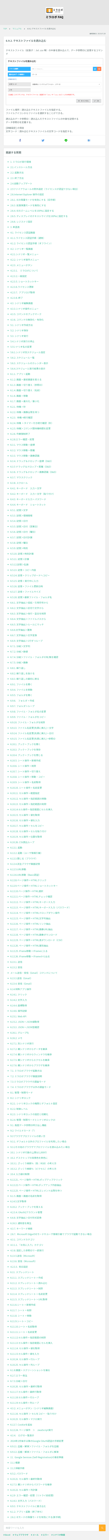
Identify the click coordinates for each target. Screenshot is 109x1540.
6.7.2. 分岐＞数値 (19, 651)
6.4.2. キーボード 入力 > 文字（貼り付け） (32, 493)
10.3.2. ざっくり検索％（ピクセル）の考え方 (33, 1168)
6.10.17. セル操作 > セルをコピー (27, 825)
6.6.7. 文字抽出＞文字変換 (23, 635)
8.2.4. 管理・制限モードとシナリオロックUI (32, 1119)
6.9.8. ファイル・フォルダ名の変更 (28, 711)
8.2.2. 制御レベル (19, 1108)
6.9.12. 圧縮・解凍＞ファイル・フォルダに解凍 (34, 1451)
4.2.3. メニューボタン (21, 265)
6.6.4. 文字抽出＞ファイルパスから (28, 619)
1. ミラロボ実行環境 (20, 161)
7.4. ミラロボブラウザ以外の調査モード (30, 1087)
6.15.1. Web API (18, 1016)
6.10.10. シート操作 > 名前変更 (26, 787)
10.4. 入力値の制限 (20, 1174)
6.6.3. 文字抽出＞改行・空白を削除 (28, 613)
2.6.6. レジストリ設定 (21, 221)
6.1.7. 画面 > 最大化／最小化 (24, 401)
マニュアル (17, 28)
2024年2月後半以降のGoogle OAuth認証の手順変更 (36, 1441)
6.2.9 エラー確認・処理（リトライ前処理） (32, 1495)
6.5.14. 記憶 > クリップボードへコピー (30, 575)
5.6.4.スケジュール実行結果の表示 (27, 368)
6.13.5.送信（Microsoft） (23, 1255)
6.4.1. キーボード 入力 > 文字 (26, 488)
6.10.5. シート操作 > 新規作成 (25, 760)
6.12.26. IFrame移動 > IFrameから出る (30, 956)
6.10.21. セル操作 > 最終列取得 (26, 1479)
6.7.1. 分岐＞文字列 (20, 646)
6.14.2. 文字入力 (18, 1000)
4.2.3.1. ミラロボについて (24, 270)
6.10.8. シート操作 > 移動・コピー (27, 776)
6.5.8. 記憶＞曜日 (19, 542)
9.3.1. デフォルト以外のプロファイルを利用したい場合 (38, 1141)
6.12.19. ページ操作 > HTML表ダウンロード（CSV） (37, 940)
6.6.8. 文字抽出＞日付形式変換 (25, 1217)
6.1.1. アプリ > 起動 (20, 374)
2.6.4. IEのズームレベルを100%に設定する (32, 210)
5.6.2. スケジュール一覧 (22, 357)
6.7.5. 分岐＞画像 (19, 662)
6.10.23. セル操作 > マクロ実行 (26, 1419)
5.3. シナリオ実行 (19, 336)
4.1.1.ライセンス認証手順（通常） (27, 238)
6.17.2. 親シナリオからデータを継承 (28, 1049)
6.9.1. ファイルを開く (21, 684)
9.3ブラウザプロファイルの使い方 (27, 1136)
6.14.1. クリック (18, 994)
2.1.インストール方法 (21, 167)
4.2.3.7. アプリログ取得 (22, 292)
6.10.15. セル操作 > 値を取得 (25, 815)
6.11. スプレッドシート (22, 1272)
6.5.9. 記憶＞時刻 (19, 548)
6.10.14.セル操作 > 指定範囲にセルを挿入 (31, 809)
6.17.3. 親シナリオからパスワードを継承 (31, 1484)
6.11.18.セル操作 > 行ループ (24, 1397)
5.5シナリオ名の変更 (21, 346)
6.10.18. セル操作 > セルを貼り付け (28, 831)
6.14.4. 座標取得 (18, 1005)
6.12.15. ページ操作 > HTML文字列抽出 (30, 918)
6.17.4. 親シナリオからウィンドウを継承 (31, 1054)
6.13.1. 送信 (16, 962)
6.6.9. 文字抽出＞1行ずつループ (26, 640)
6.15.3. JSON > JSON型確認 (24, 1027)
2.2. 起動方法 (17, 172)
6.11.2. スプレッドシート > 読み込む (28, 1283)
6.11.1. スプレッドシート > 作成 (26, 1277)
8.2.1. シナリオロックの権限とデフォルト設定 (33, 1103)
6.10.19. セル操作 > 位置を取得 (26, 836)
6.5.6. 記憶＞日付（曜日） (23, 531)
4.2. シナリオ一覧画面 (21, 248)
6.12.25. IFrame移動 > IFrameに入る (29, 951)
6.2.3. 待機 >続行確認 (21, 417)
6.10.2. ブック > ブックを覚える (26, 1207)
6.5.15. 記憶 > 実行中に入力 (24, 581)
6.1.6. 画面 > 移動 (19, 395)
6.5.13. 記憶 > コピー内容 (23, 570)
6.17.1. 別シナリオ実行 (22, 1043)
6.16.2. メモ (16, 1038)
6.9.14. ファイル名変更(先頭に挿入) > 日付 (32, 733)
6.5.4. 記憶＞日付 (19, 521)
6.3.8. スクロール (19, 483)
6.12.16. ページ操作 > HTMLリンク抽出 (30, 923)
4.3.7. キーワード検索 (21, 1228)
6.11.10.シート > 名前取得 (23, 1326)
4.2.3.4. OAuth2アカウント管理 (26, 1212)
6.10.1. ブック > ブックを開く (25, 744)
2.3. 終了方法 (17, 178)
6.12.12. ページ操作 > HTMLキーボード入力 (32, 902)
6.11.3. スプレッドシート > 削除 (26, 1288)
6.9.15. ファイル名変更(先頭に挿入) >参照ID (32, 738)
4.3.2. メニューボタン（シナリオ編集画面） (32, 1408)
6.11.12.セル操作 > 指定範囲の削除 (28, 1337)
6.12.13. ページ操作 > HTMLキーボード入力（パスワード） (40, 907)
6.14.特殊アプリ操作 (20, 989)
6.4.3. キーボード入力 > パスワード (28, 499)
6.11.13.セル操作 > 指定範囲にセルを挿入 (31, 1343)
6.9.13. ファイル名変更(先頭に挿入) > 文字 (32, 728)
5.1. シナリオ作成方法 (21, 325)
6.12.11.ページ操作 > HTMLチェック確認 (31, 896)
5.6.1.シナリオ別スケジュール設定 (27, 352)
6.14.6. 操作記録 (18, 1010)
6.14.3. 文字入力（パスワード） (26, 1500)
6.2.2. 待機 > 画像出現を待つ (24, 412)
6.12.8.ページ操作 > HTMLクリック (28, 880)
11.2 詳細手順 (17, 1468)
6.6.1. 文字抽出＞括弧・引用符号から (29, 602)
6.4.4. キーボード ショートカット (28, 504)
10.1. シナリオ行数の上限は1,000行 (28, 1152)
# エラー (45, 1534)
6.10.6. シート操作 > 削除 (23, 766)
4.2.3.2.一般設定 (18, 276)
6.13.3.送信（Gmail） (21, 978)
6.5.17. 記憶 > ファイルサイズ (25, 591)
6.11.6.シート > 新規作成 (22, 1304)
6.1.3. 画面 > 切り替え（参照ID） (27, 385)
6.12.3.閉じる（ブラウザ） (24, 858)
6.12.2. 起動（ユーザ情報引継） (26, 853)
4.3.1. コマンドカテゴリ (22, 1239)
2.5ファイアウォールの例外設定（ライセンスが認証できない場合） (44, 189)
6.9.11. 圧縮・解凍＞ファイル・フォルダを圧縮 (34, 1446)
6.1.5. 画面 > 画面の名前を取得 (26, 1196)
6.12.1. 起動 (16, 847)
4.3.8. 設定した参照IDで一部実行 (27, 1250)
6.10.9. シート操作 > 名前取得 (25, 782)
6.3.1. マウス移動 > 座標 (22, 444)
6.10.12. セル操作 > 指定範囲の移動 (28, 798)
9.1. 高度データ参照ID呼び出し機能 (28, 1125)
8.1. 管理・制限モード (21, 1092)
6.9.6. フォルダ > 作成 (22, 700)
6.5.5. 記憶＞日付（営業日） (24, 526)
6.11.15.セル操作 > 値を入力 (24, 1353)
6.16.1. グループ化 (19, 1032)
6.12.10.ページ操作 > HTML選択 (26, 891)
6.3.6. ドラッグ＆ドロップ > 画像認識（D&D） (34, 472)
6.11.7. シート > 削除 (21, 1310)
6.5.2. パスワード (19, 1473)
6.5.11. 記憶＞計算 (19, 559)
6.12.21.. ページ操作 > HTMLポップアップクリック (36, 1179)
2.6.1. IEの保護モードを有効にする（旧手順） (33, 199)
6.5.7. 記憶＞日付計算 (21, 537)
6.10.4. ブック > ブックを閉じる (26, 755)
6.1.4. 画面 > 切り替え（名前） (26, 390)
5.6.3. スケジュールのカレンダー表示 (29, 363)
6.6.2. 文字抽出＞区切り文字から (27, 608)
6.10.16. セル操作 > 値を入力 (25, 820)
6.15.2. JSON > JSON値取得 (24, 1021)
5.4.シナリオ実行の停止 (22, 341)
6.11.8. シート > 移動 (21, 1315)
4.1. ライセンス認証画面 (22, 232)
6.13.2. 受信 (16, 967)
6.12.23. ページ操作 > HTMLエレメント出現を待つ (36, 1190)
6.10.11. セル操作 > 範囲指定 (25, 793)
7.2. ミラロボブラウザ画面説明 (26, 1076)
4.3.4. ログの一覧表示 (22, 1435)
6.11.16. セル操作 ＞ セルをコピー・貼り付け (33, 1413)
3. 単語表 (15, 227)
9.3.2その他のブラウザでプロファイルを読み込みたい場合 (40, 1147)
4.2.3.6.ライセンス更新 (22, 287)
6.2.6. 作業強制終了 (20, 433)
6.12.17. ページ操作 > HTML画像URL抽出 (31, 929)
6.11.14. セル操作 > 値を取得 (25, 1348)
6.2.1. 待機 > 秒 (18, 406)
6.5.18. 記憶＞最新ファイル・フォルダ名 (31, 597)
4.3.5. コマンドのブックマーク (25, 314)
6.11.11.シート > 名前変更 (23, 1332)
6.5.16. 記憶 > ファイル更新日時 (26, 586)
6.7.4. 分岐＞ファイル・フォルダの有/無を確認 (34, 657)
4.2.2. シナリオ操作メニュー (24, 259)
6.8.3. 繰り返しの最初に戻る (24, 678)
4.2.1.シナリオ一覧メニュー (24, 254)
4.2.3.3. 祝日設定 (19, 1266)
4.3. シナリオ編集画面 (21, 303)
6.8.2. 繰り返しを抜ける (22, 673)
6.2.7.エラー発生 (18, 1375)
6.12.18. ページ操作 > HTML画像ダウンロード (33, 934)
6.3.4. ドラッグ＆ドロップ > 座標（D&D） (31, 461)
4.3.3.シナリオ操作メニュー (24, 308)
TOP (5, 28)
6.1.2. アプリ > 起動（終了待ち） (27, 1511)
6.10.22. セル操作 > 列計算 (23, 1489)
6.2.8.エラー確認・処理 (22, 439)
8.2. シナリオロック (20, 1098)
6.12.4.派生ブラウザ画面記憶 (25, 864)
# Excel (6, 1534)
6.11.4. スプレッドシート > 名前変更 (28, 1294)
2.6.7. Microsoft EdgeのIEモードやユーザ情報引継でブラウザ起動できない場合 (51, 1234)
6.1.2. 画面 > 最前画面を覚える (26, 379)
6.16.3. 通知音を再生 (20, 1223)
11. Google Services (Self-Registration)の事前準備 (36, 1457)
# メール (35, 1534)
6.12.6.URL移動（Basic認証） (25, 874)
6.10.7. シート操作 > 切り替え (25, 771)
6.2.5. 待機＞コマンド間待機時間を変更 (30, 428)
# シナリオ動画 (58, 1534)
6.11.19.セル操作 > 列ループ (24, 1402)
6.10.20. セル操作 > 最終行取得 (26, 1386)
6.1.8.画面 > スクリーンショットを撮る (30, 1370)
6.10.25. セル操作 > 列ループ (24, 1364)
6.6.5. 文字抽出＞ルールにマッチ (27, 624)
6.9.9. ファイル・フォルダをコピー (28, 717)
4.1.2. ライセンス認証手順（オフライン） (31, 243)
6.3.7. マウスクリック (21, 477)
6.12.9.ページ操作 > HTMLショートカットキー (34, 885)
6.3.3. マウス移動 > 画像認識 (24, 455)
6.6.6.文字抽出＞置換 (21, 629)
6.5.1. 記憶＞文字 (19, 510)
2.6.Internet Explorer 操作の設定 (27, 194)
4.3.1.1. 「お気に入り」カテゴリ (26, 1245)
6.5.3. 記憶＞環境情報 (21, 515)
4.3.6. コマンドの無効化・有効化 (27, 319)
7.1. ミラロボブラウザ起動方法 (26, 1070)
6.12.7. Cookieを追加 (21, 1424)
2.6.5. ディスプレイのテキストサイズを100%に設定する (39, 216)
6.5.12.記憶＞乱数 (19, 564)
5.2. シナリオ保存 (19, 330)
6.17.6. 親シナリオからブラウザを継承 (30, 1065)
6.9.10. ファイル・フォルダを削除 (27, 722)
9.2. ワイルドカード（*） (23, 1130)
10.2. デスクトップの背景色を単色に (29, 1157)
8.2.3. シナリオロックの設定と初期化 (29, 1114)
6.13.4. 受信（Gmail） (21, 983)
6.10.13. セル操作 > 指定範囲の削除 (28, 804)
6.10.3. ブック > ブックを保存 (25, 749)
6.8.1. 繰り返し (18, 668)
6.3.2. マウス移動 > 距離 (22, 450)
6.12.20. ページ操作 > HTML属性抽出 (29, 945)
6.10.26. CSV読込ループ (22, 842)
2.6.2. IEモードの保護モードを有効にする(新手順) (35, 1517)
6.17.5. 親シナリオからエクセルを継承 (30, 1060)
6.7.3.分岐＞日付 (18, 1381)
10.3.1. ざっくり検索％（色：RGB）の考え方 (33, 1163)
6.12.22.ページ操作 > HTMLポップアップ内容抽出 (35, 1185)
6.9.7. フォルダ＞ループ (22, 706)
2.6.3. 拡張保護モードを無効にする (28, 205)
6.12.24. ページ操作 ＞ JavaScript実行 (31, 1430)
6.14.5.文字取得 (18, 1201)
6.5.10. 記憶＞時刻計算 (22, 553)
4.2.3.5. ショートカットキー (24, 281)
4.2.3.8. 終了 (16, 297)
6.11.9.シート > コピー (21, 1321)
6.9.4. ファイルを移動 (21, 689)
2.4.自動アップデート (21, 183)
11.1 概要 (15, 1462)
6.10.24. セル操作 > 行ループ (24, 1359)
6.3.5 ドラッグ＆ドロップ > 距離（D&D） (31, 466)
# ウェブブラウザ (20, 1534)
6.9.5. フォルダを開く (21, 695)
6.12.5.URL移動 (18, 869)
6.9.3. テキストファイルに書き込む (28, 1506)
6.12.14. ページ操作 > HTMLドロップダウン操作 (35, 912)
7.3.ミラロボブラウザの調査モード (28, 1081)
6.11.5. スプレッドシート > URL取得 (28, 1299)
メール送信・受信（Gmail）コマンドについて (33, 972)
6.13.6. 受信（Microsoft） (23, 1261)
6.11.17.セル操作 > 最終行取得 (25, 1391)
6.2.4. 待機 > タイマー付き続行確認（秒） (32, 423)
